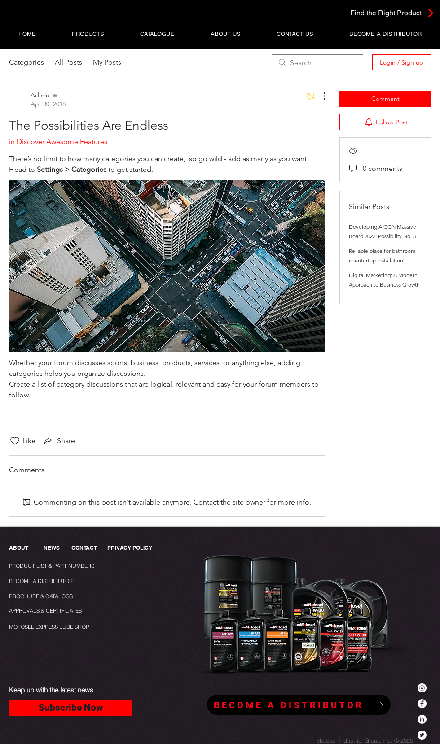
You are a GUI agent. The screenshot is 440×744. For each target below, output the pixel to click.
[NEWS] (51, 548)
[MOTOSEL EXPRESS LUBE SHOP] (69, 627)
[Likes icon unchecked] (15, 440)
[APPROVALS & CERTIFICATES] (46, 611)
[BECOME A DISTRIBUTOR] (42, 581)
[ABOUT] (19, 548)
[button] (88, 34)
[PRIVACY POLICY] (131, 548)
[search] (317, 62)
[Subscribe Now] (70, 708)
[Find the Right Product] (381, 13)
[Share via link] (59, 440)
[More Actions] (319, 96)
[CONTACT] (84, 548)
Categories (26, 62)
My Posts (107, 62)
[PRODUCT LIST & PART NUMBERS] (66, 566)
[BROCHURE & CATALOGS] (44, 597)
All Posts (68, 62)
